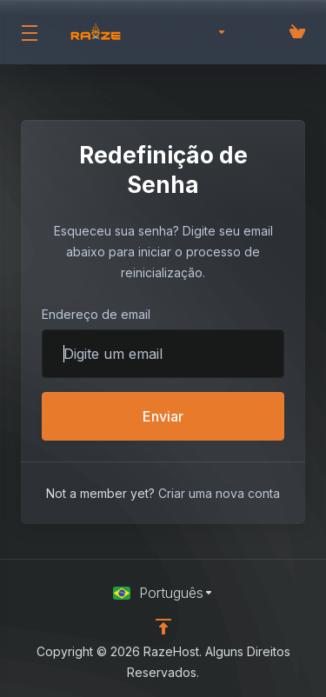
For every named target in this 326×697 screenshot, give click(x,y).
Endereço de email (96, 314)
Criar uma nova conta (219, 493)
